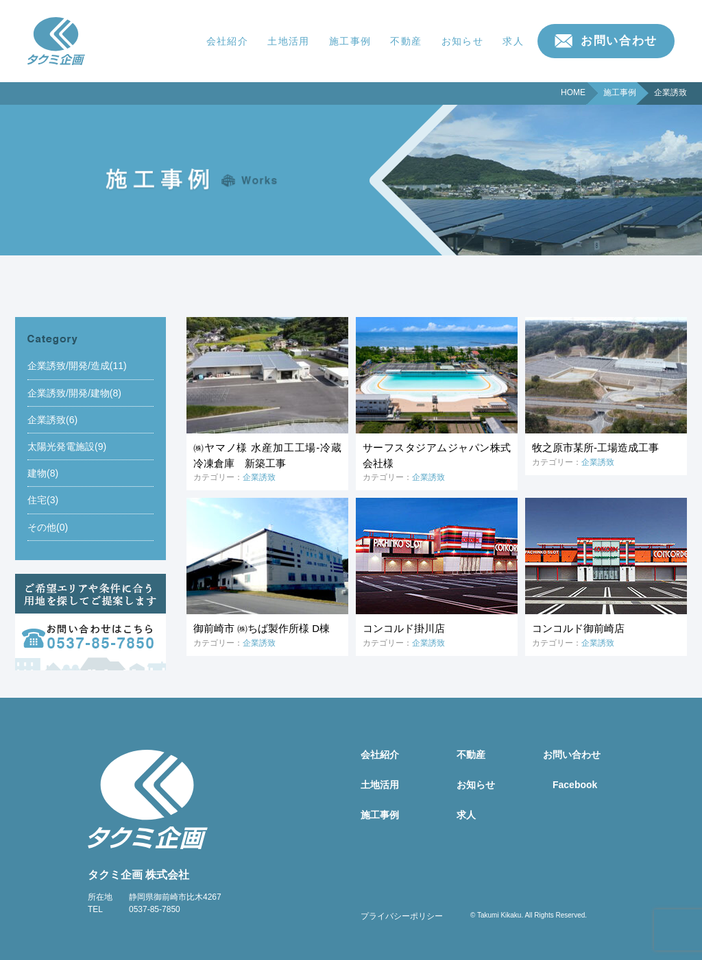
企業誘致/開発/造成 (68, 365)
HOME (573, 92)
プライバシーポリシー (402, 916)
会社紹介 (227, 41)
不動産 (406, 41)
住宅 (37, 499)
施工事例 (350, 41)
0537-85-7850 (154, 909)
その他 (41, 527)
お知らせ (462, 41)
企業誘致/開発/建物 (68, 393)
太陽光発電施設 (61, 446)
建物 (37, 473)
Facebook (575, 784)
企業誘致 (46, 419)
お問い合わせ (619, 40)
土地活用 (288, 41)
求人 (513, 41)
